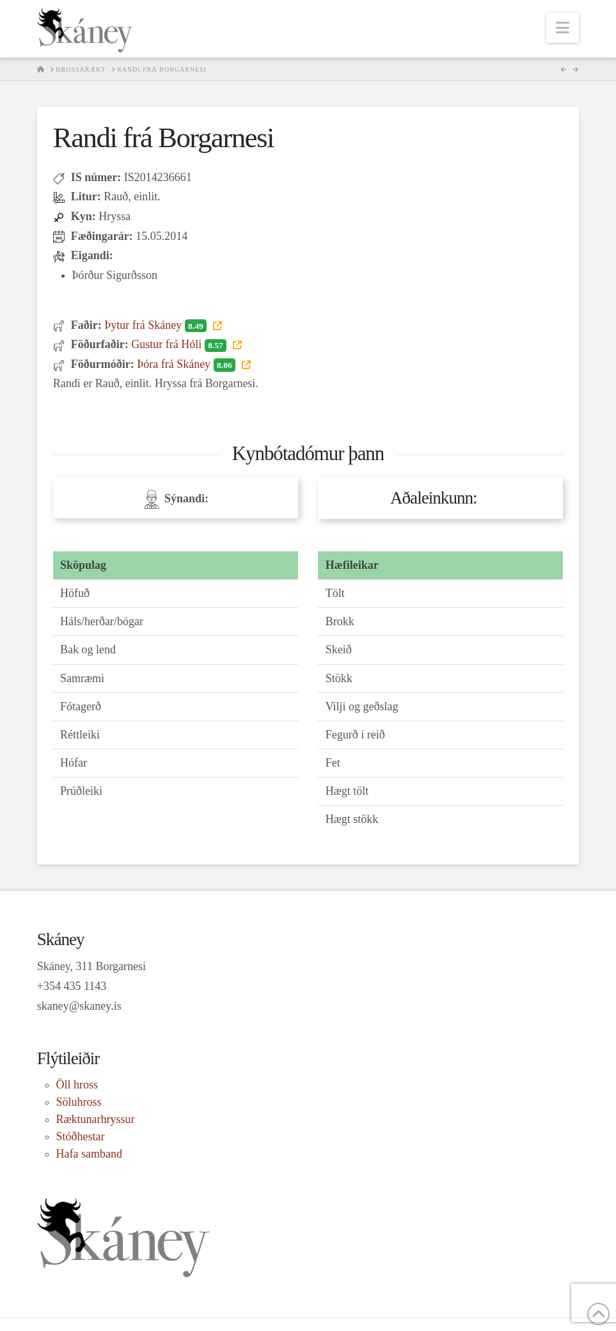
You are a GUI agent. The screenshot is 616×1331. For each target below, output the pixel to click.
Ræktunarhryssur (95, 1119)
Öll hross (77, 1084)
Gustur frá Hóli (180, 344)
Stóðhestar (80, 1136)
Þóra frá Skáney (187, 364)
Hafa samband (89, 1153)
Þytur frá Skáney (156, 325)
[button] (562, 28)
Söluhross (79, 1102)
